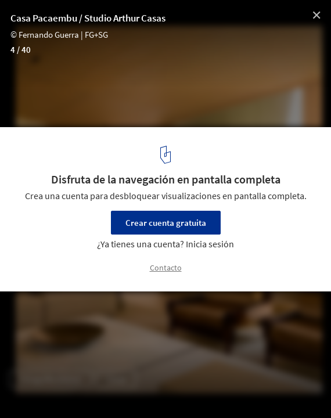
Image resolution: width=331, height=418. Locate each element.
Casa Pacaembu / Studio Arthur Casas (88, 18)
